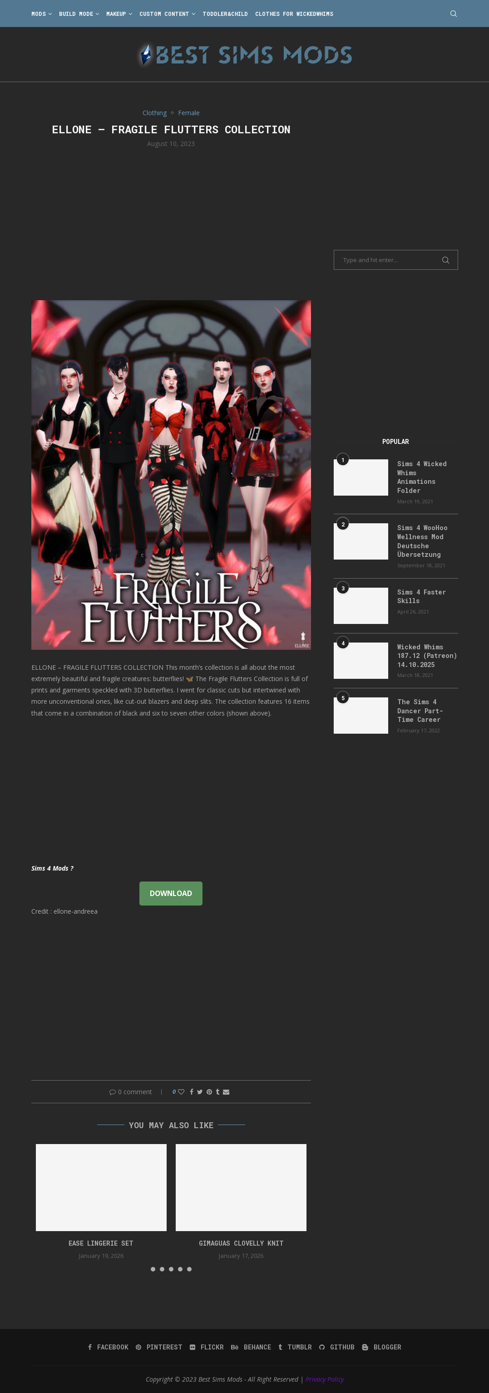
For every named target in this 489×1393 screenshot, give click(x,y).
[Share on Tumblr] (217, 1091)
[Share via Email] (226, 1091)
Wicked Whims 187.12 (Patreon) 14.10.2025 (427, 656)
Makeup (116, 13)
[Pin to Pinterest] (209, 1091)
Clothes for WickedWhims (294, 13)
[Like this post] (181, 1091)
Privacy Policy (325, 1379)
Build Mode (76, 13)
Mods (38, 13)
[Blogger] (381, 1347)
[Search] (453, 13)
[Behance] (251, 1347)
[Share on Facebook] (191, 1091)
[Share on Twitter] (200, 1091)
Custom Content (164, 13)
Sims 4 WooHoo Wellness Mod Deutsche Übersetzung (422, 541)
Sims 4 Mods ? (52, 868)
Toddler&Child (225, 13)
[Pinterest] (159, 1347)
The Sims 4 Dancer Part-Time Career (420, 710)
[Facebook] (108, 1347)
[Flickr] (207, 1347)
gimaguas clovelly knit (241, 1243)
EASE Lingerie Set (101, 1243)
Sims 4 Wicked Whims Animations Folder (422, 477)
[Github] (337, 1347)
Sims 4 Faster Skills (421, 596)
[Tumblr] (295, 1347)
